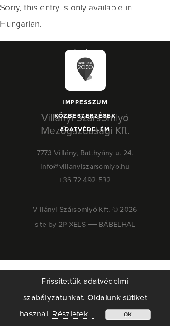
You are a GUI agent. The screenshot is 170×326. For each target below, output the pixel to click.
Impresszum (85, 102)
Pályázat (85, 53)
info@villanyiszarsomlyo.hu (85, 166)
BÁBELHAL (117, 224)
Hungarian (19, 24)
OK (128, 315)
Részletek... (72, 314)
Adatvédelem (85, 130)
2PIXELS (72, 224)
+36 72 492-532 (85, 180)
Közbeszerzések (85, 116)
